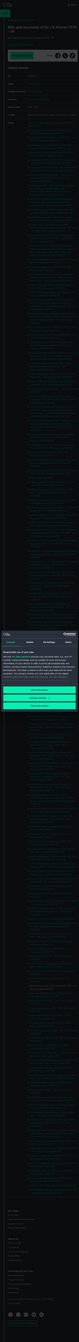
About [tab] (68, 642)
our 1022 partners (21, 656)
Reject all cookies (39, 706)
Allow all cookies (39, 690)
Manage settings (40, 698)
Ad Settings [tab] (49, 642)
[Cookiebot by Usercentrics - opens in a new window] (63, 634)
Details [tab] (29, 642)
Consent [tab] (10, 642)
